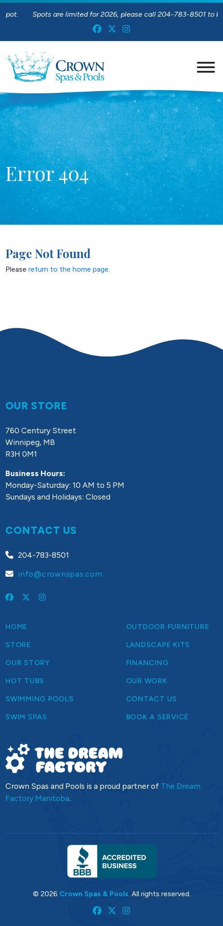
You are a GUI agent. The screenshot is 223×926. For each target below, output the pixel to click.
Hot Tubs (24, 680)
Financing (147, 662)
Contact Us (151, 698)
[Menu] (206, 67)
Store (18, 644)
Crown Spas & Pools (93, 893)
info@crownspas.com (60, 574)
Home (16, 626)
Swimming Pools (39, 698)
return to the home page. (69, 269)
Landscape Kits (158, 644)
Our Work (147, 680)
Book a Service (157, 717)
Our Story (27, 662)
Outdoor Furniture (167, 626)
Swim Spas (26, 717)
